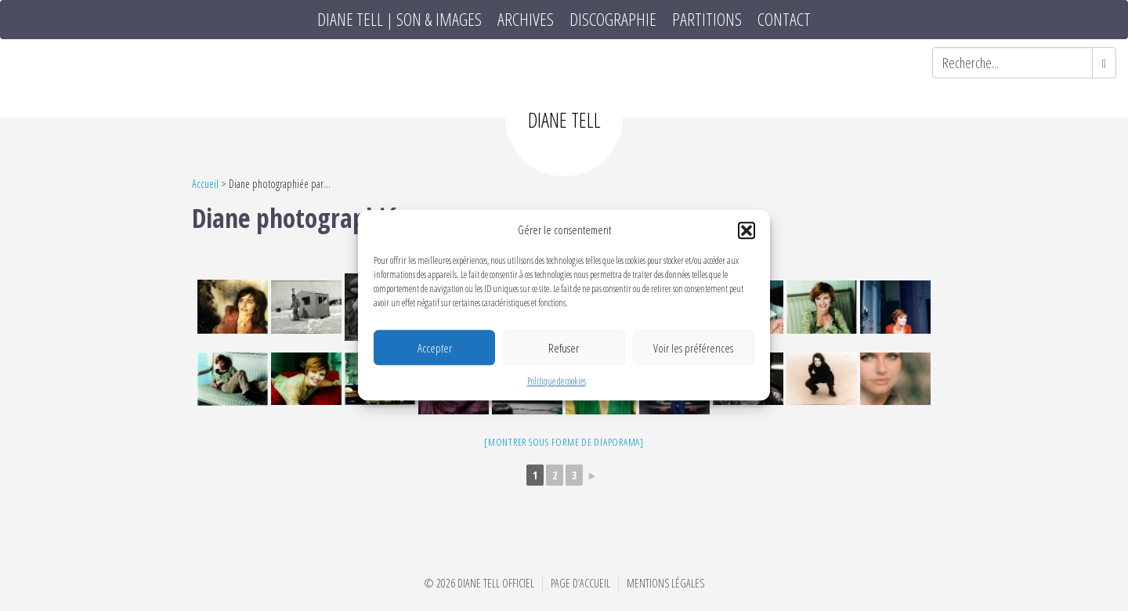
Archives (525, 19)
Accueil (205, 183)
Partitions (707, 19)
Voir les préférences (693, 348)
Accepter (435, 348)
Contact (784, 19)
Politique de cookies (556, 382)
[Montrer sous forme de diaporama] (564, 442)
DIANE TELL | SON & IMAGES (399, 19)
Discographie (612, 19)
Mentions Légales (665, 583)
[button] (746, 230)
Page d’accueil (580, 583)
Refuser (563, 348)
